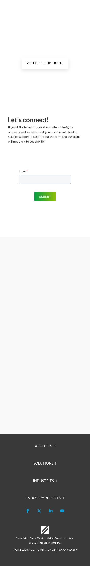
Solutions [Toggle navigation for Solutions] (43, 463)
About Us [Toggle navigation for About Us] (43, 446)
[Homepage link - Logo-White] (45, 532)
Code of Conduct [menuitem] (54, 538)
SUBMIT (45, 196)
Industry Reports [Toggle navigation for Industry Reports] (43, 498)
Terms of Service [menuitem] (37, 538)
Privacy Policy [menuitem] (22, 538)
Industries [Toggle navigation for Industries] (43, 480)
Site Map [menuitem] (68, 538)
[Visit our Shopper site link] (45, 63)
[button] (84, 7)
